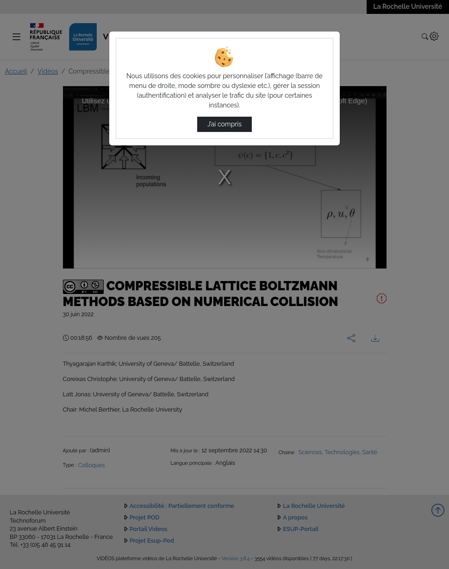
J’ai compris (224, 124)
